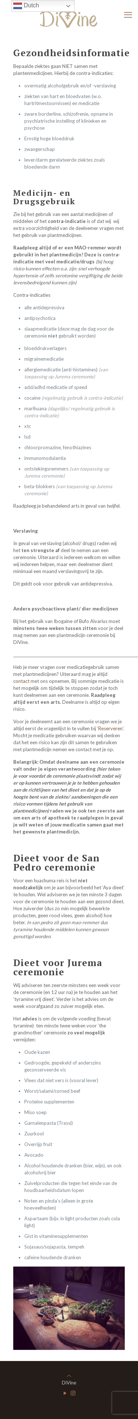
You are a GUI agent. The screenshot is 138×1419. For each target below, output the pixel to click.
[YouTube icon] (65, 1393)
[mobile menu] (128, 14)
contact (21, 681)
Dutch (26, 5)
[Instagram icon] (73, 1393)
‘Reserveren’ (110, 728)
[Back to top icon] (69, 1376)
